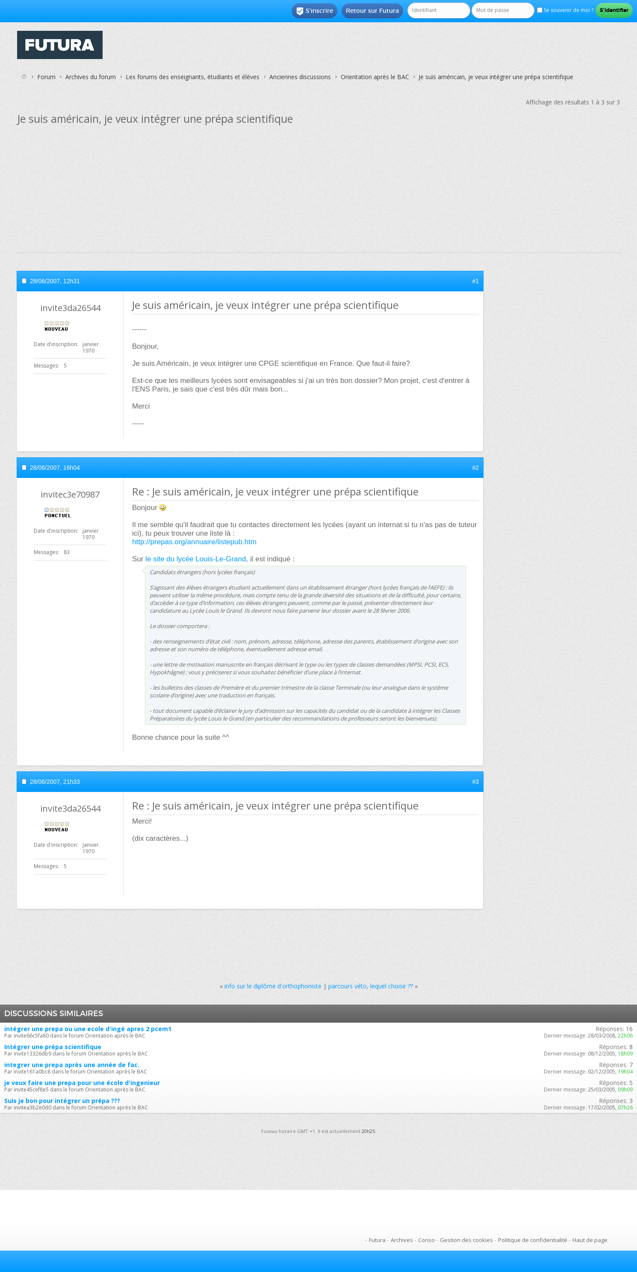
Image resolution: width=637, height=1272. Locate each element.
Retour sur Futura (372, 11)
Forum (46, 77)
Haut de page (590, 1240)
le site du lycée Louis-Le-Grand (195, 559)
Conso (426, 1240)
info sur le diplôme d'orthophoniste (272, 986)
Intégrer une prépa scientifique (52, 1047)
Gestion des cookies (466, 1240)
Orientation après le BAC (375, 77)
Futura (377, 1240)
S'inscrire (314, 11)
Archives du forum (90, 77)
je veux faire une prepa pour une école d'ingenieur (82, 1083)
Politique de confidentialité (532, 1240)
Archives (402, 1240)
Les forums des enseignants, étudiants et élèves (193, 77)
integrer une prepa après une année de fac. (71, 1065)
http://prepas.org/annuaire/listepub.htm (194, 542)
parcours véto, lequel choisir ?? (370, 986)
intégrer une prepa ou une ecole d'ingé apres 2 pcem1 (87, 1029)
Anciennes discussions (300, 77)
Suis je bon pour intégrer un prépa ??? (62, 1101)
